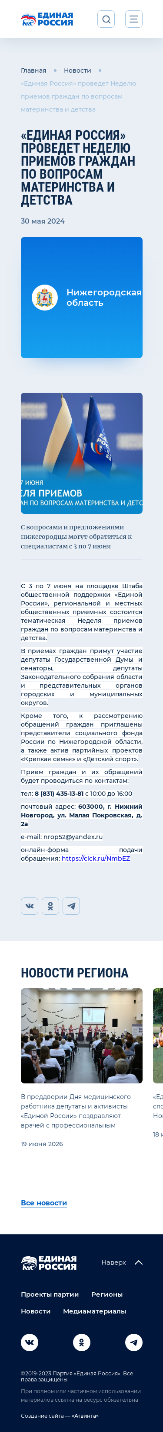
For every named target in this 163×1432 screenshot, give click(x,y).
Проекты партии (50, 1294)
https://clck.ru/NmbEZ (96, 858)
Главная (34, 70)
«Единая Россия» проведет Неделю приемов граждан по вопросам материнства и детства (78, 96)
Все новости (44, 1203)
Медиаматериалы (94, 1311)
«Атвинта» (84, 1416)
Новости (77, 70)
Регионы (107, 1294)
